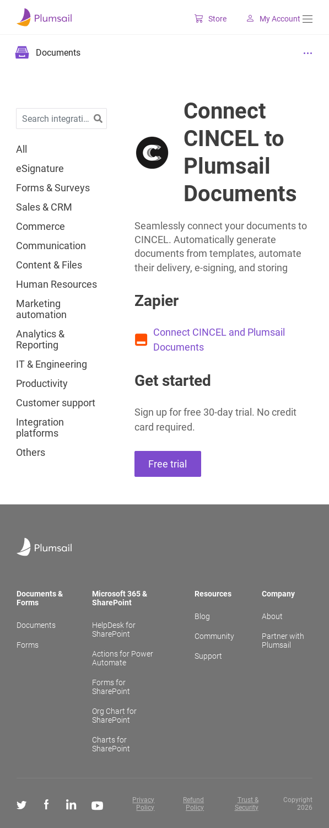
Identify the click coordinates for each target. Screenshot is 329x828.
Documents (36, 625)
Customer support (55, 402)
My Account (264, 18)
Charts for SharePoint (111, 744)
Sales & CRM (44, 207)
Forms (28, 645)
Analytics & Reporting (40, 340)
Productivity (42, 383)
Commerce (40, 226)
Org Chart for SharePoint (114, 715)
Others (30, 452)
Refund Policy (193, 803)
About (272, 616)
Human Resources (56, 284)
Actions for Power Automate (122, 658)
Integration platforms (40, 428)
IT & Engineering (51, 364)
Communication (51, 245)
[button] (98, 118)
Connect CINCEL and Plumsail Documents (219, 339)
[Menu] (307, 19)
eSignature (40, 168)
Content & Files (49, 265)
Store (202, 18)
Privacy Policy (143, 803)
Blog (202, 616)
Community (214, 636)
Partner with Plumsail (283, 640)
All (21, 149)
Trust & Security (246, 803)
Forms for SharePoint (111, 687)
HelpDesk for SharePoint (114, 629)
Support (208, 656)
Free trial (167, 464)
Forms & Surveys (53, 187)
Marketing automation (41, 309)
